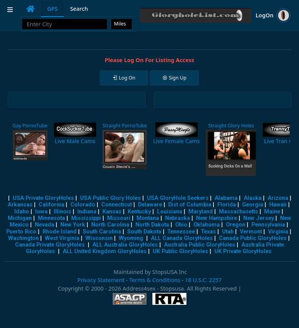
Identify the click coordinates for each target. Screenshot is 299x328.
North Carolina (110, 224)
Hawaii (278, 204)
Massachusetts (238, 211)
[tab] (30, 9)
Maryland (200, 211)
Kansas (112, 211)
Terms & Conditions (154, 280)
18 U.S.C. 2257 (203, 280)
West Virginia (62, 238)
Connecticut (116, 204)
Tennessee (181, 231)
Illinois (62, 211)
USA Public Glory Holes (110, 198)
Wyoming (131, 238)
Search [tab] (79, 8)
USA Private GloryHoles (43, 198)
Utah (228, 231)
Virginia (278, 231)
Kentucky (139, 211)
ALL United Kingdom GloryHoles (105, 251)
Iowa (41, 211)
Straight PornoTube (125, 125)
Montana (148, 218)
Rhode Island (60, 231)
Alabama (226, 198)
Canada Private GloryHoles (50, 245)
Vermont (251, 231)
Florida (226, 204)
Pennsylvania (268, 224)
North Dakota (152, 224)
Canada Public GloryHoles (253, 238)
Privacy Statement (101, 280)
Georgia (252, 204)
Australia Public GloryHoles (199, 245)
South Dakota (144, 231)
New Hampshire (216, 218)
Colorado (82, 204)
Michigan (20, 218)
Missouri (118, 218)
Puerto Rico (21, 231)
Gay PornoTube (30, 125)
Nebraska (177, 218)
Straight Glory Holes (231, 125)
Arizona (278, 198)
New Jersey (258, 218)
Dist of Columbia (189, 204)
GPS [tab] (52, 8)
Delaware (150, 204)
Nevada (44, 224)
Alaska (252, 198)
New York (72, 224)
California (51, 204)
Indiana (86, 211)
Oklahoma (206, 224)
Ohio (181, 224)
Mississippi (86, 218)
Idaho (21, 211)
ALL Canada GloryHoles (182, 238)
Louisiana (169, 211)
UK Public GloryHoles (180, 251)
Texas (208, 231)
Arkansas (20, 204)
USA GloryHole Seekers (177, 198)
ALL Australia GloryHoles (125, 245)
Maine (272, 211)
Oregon (235, 224)
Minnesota (51, 218)
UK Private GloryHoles (243, 251)
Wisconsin (99, 238)
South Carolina (102, 231)
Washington (23, 238)
